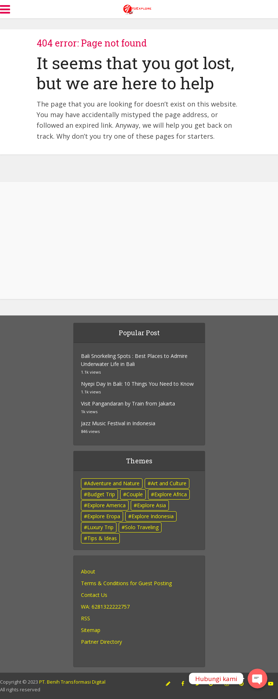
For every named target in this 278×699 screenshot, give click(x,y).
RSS (85, 618)
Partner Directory (101, 641)
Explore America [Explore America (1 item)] (106, 505)
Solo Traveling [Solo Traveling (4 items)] (142, 527)
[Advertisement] (139, 240)
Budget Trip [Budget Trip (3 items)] (101, 494)
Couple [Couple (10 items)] (134, 494)
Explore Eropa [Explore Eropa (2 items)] (103, 516)
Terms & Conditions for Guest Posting (126, 583)
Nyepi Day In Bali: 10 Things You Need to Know (137, 383)
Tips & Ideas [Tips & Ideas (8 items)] (102, 538)
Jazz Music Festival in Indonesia (118, 423)
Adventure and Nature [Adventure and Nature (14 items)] (113, 483)
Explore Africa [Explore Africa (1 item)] (170, 494)
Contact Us (94, 594)
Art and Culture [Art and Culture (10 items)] (168, 483)
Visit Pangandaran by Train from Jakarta (128, 403)
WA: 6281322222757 (105, 606)
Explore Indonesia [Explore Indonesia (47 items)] (152, 516)
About (88, 571)
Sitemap (90, 630)
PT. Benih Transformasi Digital (72, 682)
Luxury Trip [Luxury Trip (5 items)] (100, 527)
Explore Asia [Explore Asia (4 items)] (151, 505)
